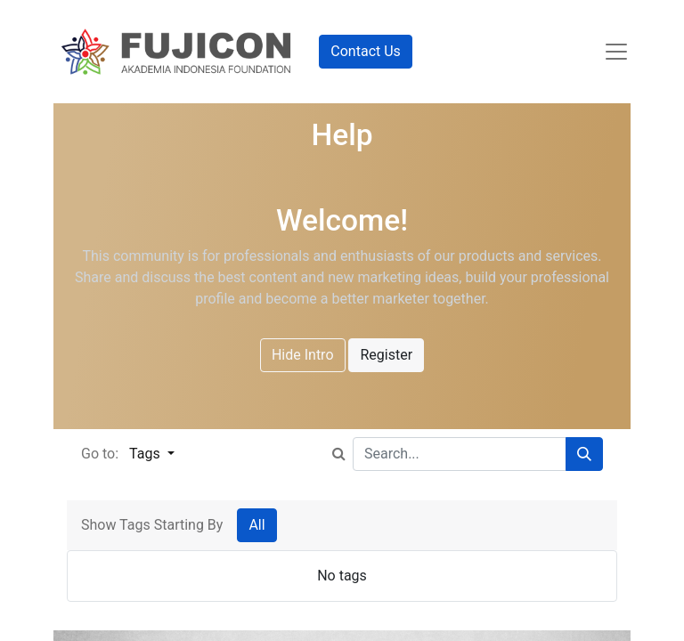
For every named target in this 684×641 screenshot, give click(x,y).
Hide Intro (303, 354)
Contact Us (365, 51)
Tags (146, 453)
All (256, 524)
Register (386, 354)
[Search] (584, 454)
